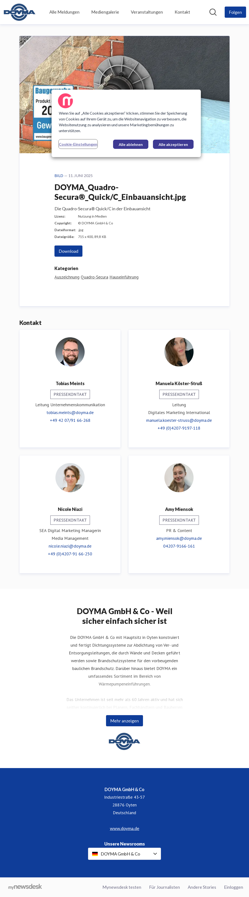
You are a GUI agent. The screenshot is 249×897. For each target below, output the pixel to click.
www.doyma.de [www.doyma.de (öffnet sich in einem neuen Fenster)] (124, 828)
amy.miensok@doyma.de (179, 538)
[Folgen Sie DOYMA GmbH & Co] (235, 12)
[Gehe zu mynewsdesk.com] (25, 887)
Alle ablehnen (131, 144)
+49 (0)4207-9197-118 (179, 428)
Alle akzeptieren (173, 144)
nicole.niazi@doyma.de (70, 546)
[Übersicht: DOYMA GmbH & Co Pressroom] (19, 12)
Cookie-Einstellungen (78, 144)
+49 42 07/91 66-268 (70, 420)
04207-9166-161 (179, 546)
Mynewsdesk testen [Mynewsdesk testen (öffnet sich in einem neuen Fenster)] (121, 887)
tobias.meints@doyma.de (70, 412)
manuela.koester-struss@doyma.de (179, 420)
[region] (126, 123)
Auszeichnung (67, 277)
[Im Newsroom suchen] (213, 12)
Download (68, 251)
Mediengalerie (105, 12)
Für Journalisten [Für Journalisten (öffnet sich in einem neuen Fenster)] (164, 887)
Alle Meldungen (64, 12)
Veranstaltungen (147, 12)
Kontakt (182, 12)
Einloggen (233, 887)
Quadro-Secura (94, 277)
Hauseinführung (124, 277)
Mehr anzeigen (124, 720)
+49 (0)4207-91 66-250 (70, 554)
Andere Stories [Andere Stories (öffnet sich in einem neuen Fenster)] (202, 887)
